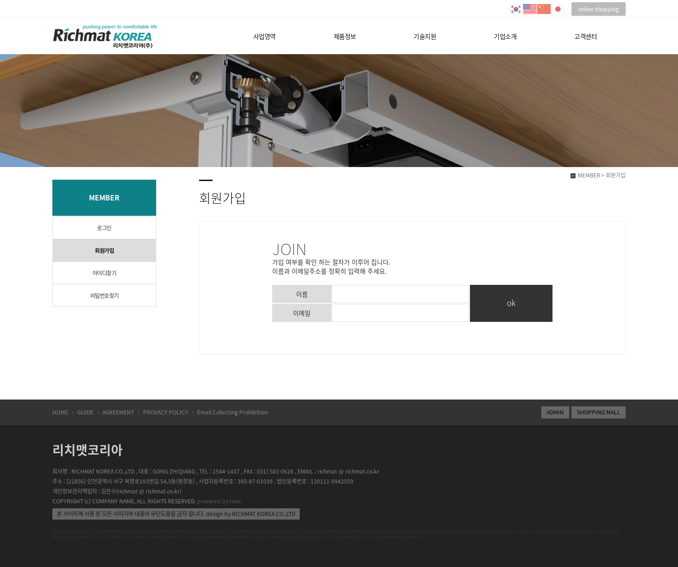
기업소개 (505, 36)
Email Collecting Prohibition (232, 412)
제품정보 (345, 36)
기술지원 (424, 36)
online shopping (598, 9)
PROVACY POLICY (165, 412)
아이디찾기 (104, 273)
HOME (60, 412)
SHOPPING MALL (598, 412)
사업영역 (264, 36)
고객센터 (585, 36)
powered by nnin (219, 501)
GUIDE (85, 412)
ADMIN (555, 412)
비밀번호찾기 (104, 296)
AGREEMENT (118, 412)
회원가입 (104, 250)
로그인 (104, 228)
